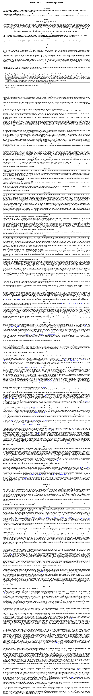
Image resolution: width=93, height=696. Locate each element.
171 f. (62, 303)
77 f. (69, 303)
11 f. (87, 467)
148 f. (39, 395)
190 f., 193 (43, 330)
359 (24, 424)
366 (73, 471)
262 (72, 677)
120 (77, 359)
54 (45, 395)
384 (55, 517)
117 (5, 471)
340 (72, 369)
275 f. (86, 401)
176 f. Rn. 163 (18, 519)
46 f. (80, 572)
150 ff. (27, 334)
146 (59, 360)
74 (75, 303)
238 (34, 367)
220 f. (62, 517)
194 (52, 330)
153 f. (60, 439)
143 (24, 433)
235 (79, 677)
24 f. (54, 474)
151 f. (84, 359)
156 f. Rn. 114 (51, 334)
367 (59, 429)
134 (64, 359)
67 (12, 299)
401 (64, 375)
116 (18, 326)
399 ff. (41, 334)
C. (46, 351)
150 (27, 407)
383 (20, 420)
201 (82, 303)
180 (12, 326)
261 (79, 669)
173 (19, 299)
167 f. (74, 429)
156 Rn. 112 (63, 474)
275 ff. (6, 398)
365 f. (4, 326)
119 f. (31, 424)
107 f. (46, 474)
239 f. (55, 642)
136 (38, 424)
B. (46, 290)
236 (26, 420)
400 (4, 360)
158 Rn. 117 (50, 380)
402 (38, 433)
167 (41, 367)
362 (44, 387)
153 (53, 454)
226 (27, 367)
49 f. (12, 554)
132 (88, 303)
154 (23, 436)
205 (85, 325)
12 (33, 334)
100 (25, 478)
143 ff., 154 (49, 429)
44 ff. (42, 571)
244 (14, 398)
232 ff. (27, 477)
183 (74, 572)
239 (39, 380)
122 (40, 474)
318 (6, 299)
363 (66, 429)
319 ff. (32, 474)
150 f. (12, 420)
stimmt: (14, 87)
